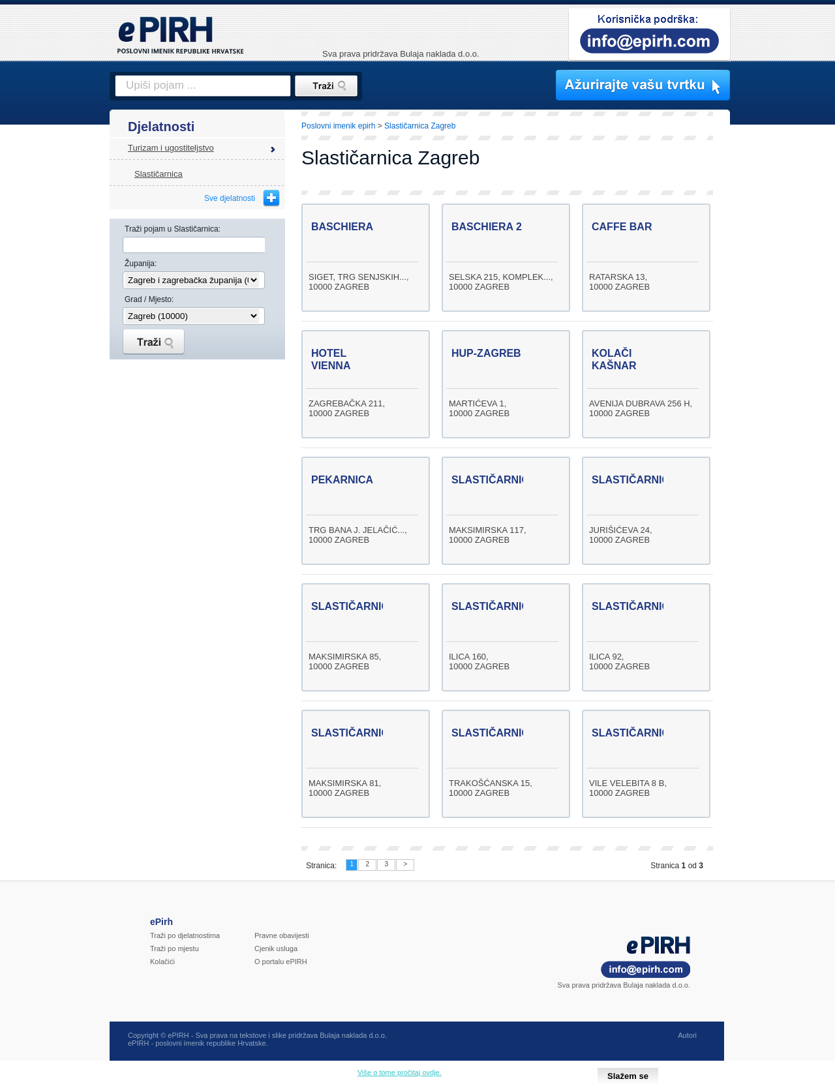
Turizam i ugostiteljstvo (171, 148)
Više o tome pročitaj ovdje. (399, 1072)
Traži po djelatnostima (185, 935)
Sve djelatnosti (229, 198)
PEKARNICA (342, 479)
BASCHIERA (342, 226)
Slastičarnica (158, 174)
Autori (687, 1035)
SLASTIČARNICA (494, 479)
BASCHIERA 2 (486, 226)
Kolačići (162, 961)
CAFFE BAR (622, 226)
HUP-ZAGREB (486, 353)
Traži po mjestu (174, 948)
